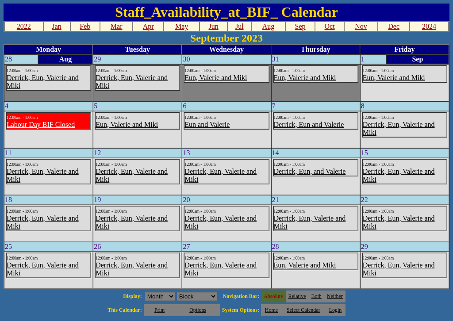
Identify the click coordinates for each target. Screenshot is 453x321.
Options (197, 310)
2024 (429, 26)
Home (271, 310)
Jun (214, 26)
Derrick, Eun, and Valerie (310, 171)
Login (335, 310)
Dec (393, 26)
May (181, 26)
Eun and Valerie (207, 124)
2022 (24, 26)
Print (159, 310)
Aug (268, 26)
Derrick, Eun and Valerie (309, 124)
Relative (297, 296)
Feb (85, 26)
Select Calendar (303, 310)
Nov (361, 26)
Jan (56, 26)
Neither (335, 296)
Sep (300, 26)
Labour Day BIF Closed (41, 124)
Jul (239, 26)
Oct (329, 26)
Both (316, 296)
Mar (117, 26)
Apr (148, 26)
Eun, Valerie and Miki (215, 77)
